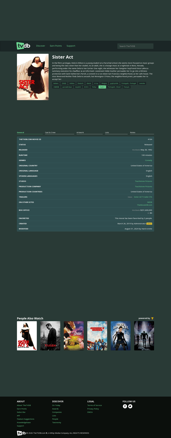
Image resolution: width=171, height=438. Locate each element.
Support (71, 45)
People (55, 419)
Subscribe (21, 412)
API (18, 415)
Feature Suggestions (25, 419)
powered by (146, 318)
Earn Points (56, 45)
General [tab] (20, 132)
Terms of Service (94, 405)
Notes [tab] (132, 132)
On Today (56, 405)
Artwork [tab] (80, 132)
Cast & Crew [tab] (50, 132)
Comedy (148, 160)
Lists (54, 415)
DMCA (90, 412)
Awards (55, 409)
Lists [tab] (107, 132)
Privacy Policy (93, 409)
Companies (57, 412)
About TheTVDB (24, 405)
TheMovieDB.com (144, 205)
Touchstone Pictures (143, 181)
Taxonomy (56, 422)
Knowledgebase (24, 422)
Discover (40, 45)
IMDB (149, 202)
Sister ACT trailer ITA (143, 197)
